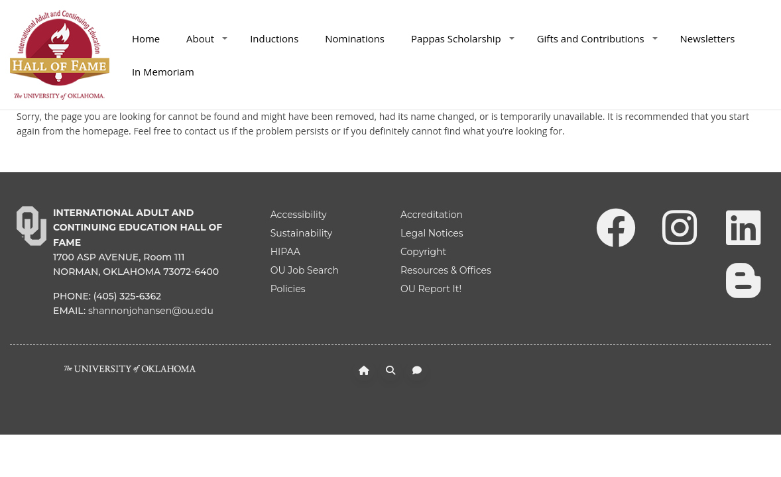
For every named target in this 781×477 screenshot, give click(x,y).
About (206, 38)
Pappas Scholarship (462, 38)
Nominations (355, 38)
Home (146, 38)
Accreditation (431, 215)
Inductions (274, 38)
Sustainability (301, 233)
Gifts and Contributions (597, 38)
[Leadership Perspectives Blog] (743, 279)
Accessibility (298, 215)
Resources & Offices (445, 270)
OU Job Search (304, 270)
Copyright (423, 252)
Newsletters (707, 38)
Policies (288, 289)
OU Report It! (430, 289)
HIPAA (285, 252)
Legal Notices (431, 233)
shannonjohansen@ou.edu (150, 311)
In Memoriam (163, 71)
